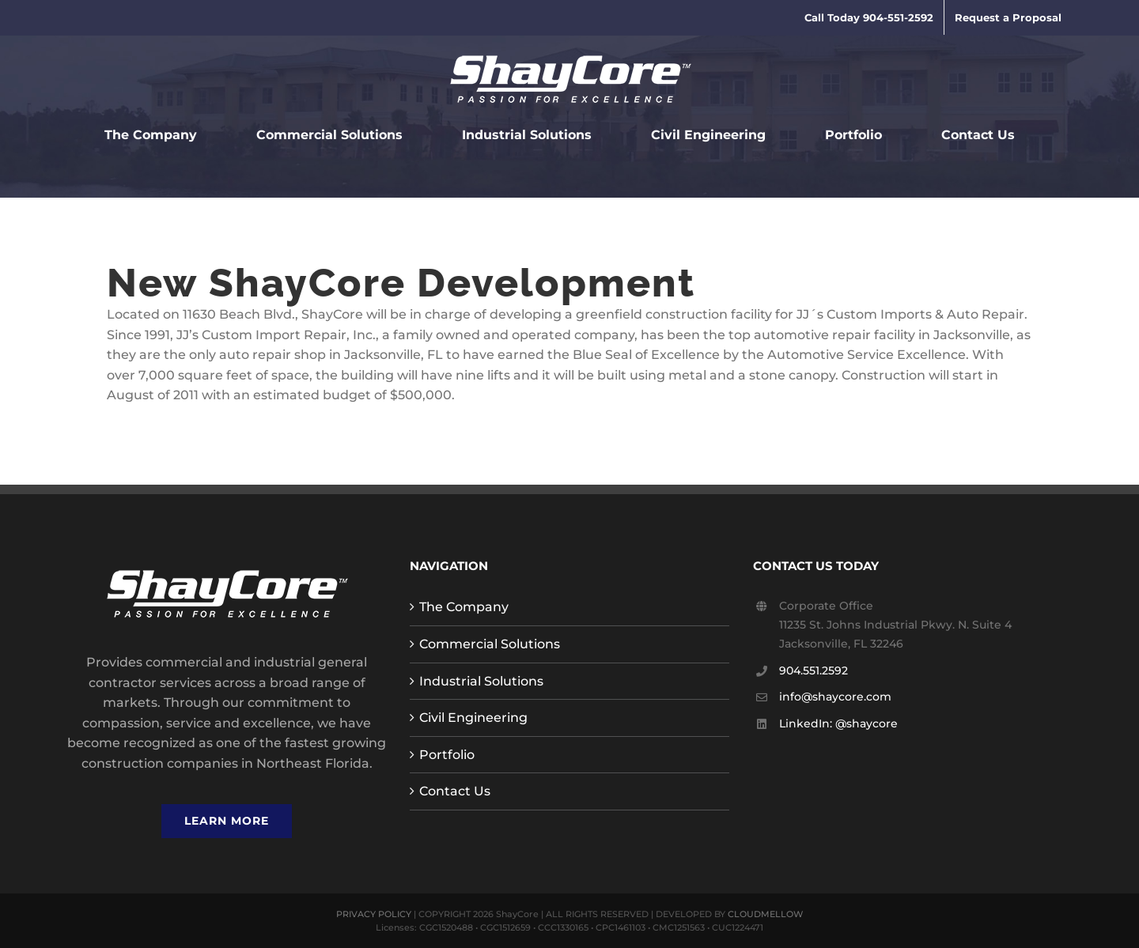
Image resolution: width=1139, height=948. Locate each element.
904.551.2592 (813, 670)
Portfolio (447, 754)
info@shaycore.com (835, 696)
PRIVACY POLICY (373, 914)
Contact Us (454, 791)
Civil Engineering (473, 717)
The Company (464, 606)
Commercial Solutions (489, 644)
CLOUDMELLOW (765, 914)
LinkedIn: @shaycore (838, 723)
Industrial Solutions (481, 681)
